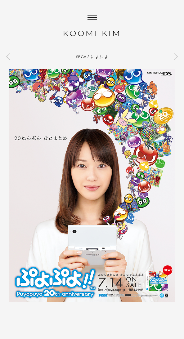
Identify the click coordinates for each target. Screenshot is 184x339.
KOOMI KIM (92, 33)
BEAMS (174, 56)
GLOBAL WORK (9, 56)
